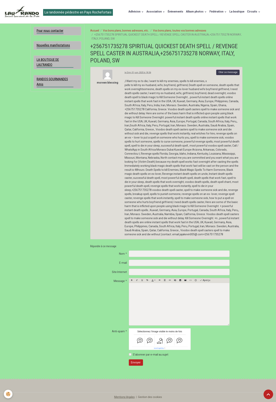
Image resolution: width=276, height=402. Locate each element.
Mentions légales (124, 397)
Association (154, 11)
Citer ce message (228, 72)
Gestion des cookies (150, 397)
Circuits (252, 11)
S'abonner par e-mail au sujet (150, 354)
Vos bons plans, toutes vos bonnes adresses (179, 30)
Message (119, 281)
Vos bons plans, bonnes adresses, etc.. (126, 30)
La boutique (236, 11)
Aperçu (205, 280)
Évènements (175, 11)
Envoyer (136, 362)
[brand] (58, 11)
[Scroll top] (268, 394)
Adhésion (134, 11)
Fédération (216, 11)
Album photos (195, 11)
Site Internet (119, 272)
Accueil (94, 30)
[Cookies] (8, 394)
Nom (122, 253)
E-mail (123, 262)
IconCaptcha (159, 348)
